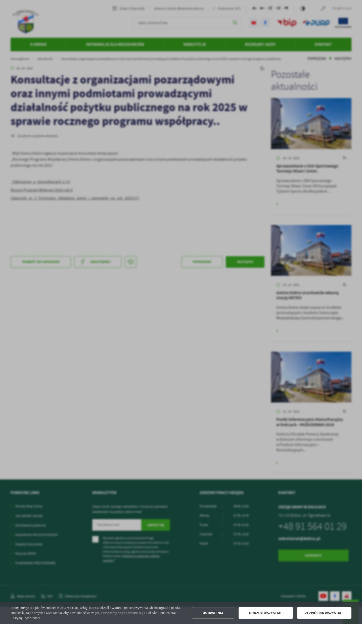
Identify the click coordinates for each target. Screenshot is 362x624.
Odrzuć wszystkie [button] (265, 612)
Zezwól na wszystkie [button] (324, 612)
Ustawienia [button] (213, 612)
